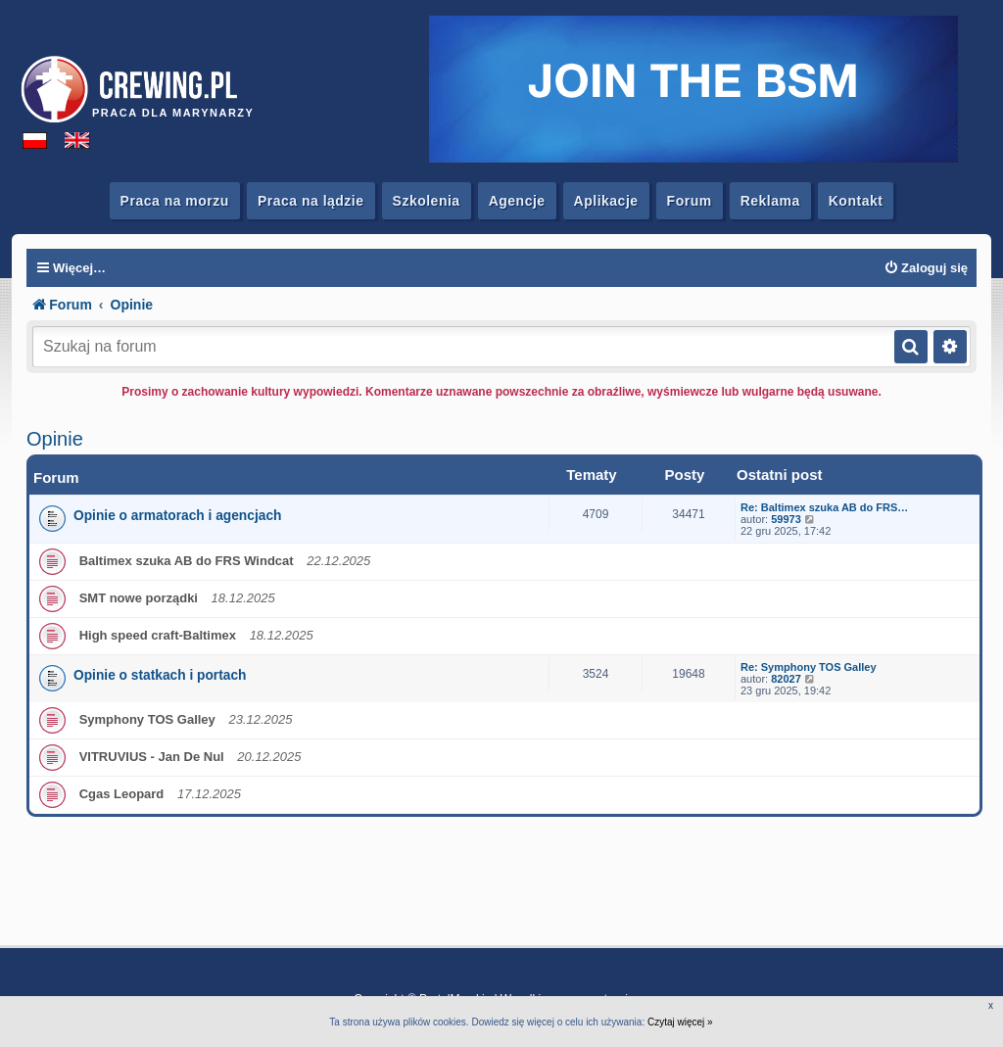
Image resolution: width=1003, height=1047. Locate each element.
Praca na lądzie (311, 201)
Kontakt (856, 201)
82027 (786, 679)
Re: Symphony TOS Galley (808, 667)
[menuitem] (926, 268)
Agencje (517, 201)
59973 (786, 519)
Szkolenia (426, 201)
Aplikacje (606, 201)
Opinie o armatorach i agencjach (177, 515)
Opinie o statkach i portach (160, 675)
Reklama (770, 201)
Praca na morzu (174, 201)
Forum (689, 201)
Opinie (54, 439)
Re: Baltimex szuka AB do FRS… (824, 507)
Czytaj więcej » (680, 1022)
